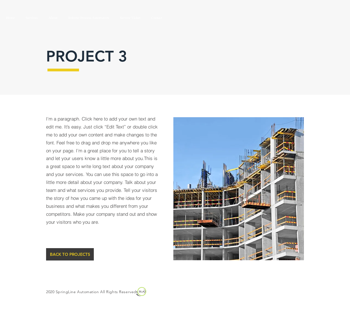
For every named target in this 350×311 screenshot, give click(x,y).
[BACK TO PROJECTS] (70, 254)
